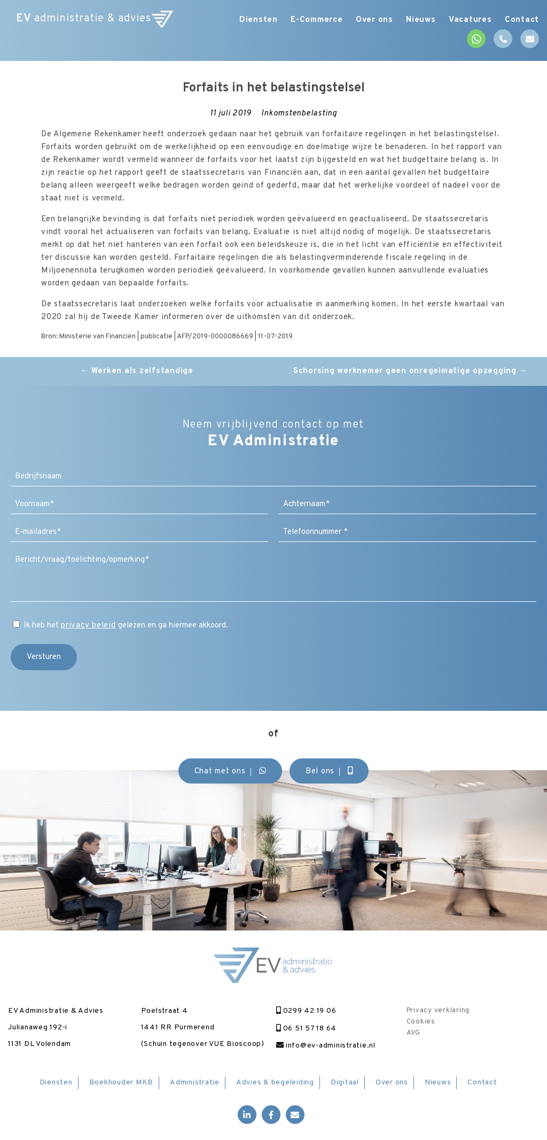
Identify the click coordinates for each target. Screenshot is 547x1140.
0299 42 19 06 (306, 1010)
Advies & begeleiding (275, 1082)
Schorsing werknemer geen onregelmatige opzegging (410, 371)
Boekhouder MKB (121, 1082)
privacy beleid (88, 626)
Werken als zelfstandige (136, 371)
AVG (413, 1033)
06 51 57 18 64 (306, 1028)
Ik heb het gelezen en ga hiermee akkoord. (126, 626)
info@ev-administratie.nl (326, 1045)
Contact (522, 20)
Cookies (421, 1022)
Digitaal (345, 1082)
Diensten (243, 20)
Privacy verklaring (438, 1010)
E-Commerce (304, 20)
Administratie (195, 1082)
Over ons (365, 20)
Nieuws (415, 20)
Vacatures (467, 20)
